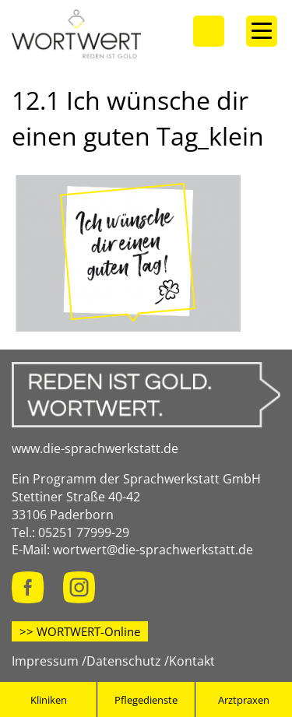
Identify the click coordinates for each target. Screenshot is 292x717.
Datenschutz (123, 661)
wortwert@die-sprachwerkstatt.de (153, 549)
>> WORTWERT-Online (79, 631)
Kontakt (192, 661)
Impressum (45, 661)
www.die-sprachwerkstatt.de (95, 448)
